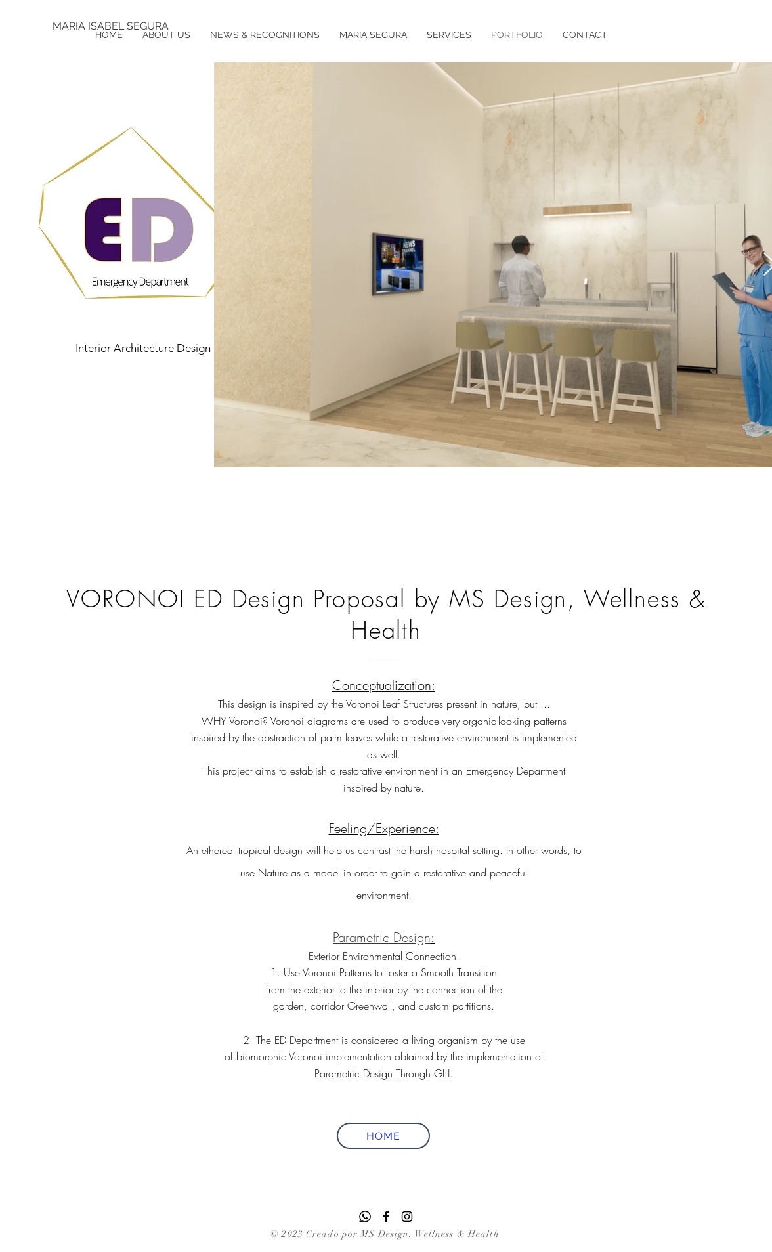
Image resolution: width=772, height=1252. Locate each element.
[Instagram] (407, 1216)
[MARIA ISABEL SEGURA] (111, 26)
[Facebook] (386, 1216)
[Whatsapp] (365, 1216)
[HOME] (383, 1136)
